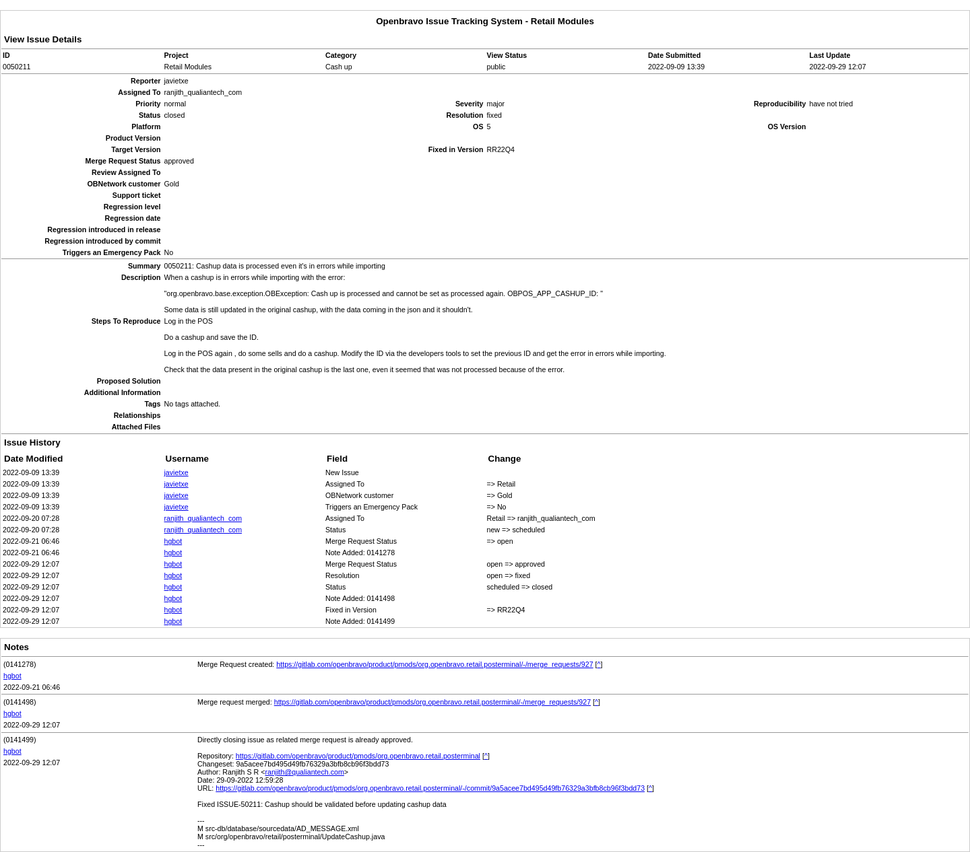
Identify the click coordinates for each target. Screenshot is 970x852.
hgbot (173, 541)
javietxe (176, 472)
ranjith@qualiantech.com (304, 772)
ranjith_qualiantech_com (203, 518)
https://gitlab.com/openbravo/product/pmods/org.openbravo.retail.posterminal (358, 756)
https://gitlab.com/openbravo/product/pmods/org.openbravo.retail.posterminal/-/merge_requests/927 (434, 664)
